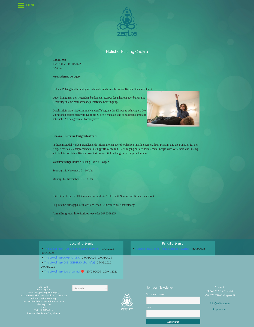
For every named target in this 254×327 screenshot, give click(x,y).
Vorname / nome (155, 294)
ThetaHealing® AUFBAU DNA (62, 257)
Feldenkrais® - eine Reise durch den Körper (162, 248)
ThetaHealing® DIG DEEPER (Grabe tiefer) (69, 262)
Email (149, 307)
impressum (219, 309)
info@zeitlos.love (219, 303)
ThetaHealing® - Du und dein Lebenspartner (71, 248)
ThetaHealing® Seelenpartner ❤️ (64, 271)
